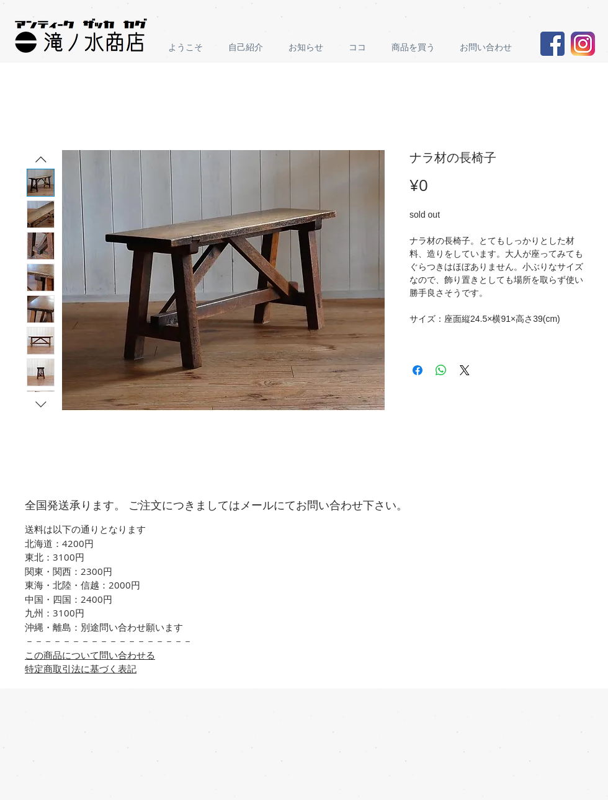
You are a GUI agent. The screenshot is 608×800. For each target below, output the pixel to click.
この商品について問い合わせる (90, 655)
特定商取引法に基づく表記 (80, 668)
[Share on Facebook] (417, 370)
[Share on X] (464, 370)
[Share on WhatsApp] (441, 370)
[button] (416, 47)
